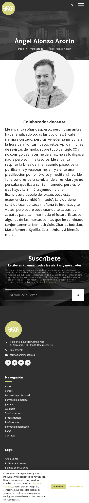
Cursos (9, 390)
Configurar (76, 486)
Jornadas (10, 404)
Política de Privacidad (46, 282)
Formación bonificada (17, 426)
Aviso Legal (11, 459)
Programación (13, 417)
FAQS (8, 431)
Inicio (8, 386)
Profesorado (12, 422)
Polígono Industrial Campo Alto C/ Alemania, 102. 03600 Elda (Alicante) (29, 343)
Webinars (10, 409)
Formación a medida (16, 400)
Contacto (10, 435)
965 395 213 (14, 350)
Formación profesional (17, 395)
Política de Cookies (15, 463)
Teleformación (13, 413)
